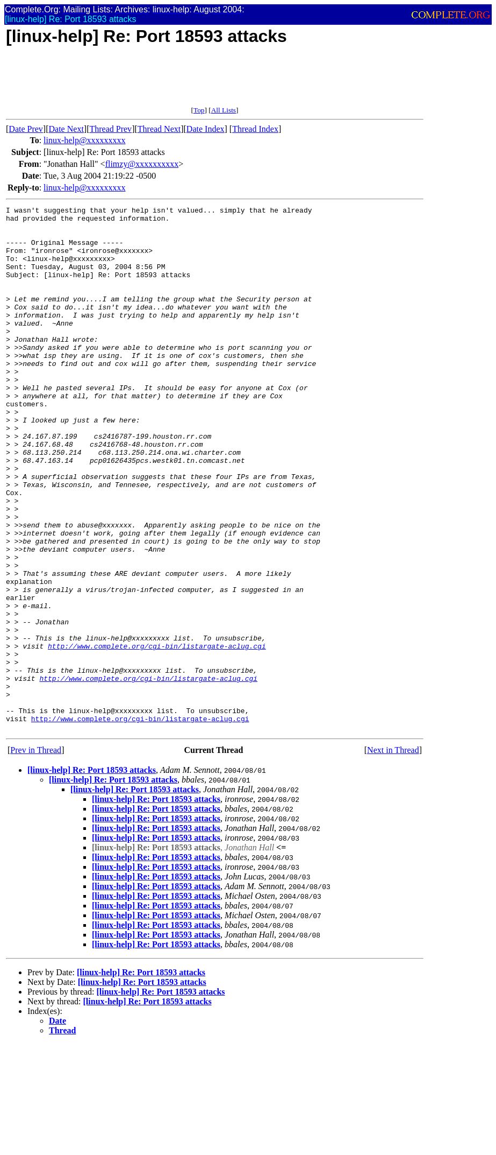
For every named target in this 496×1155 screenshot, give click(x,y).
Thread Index (255, 128)
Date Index (205, 128)
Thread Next (159, 128)
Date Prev (26, 128)
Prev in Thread (35, 855)
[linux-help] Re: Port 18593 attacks (91, 874)
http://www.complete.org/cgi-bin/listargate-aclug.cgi (157, 735)
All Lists (223, 110)
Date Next (66, 128)
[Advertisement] (201, 82)
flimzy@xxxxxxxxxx (142, 163)
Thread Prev (110, 128)
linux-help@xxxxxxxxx (85, 140)
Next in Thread (393, 855)
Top (199, 110)
